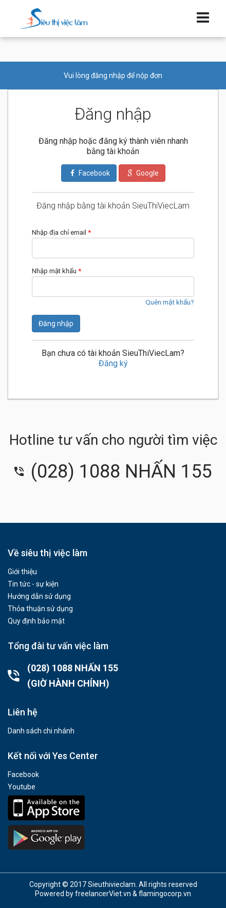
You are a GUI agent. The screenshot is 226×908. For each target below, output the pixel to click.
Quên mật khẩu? (169, 302)
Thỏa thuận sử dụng (40, 608)
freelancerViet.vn (103, 894)
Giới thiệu (22, 572)
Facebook (23, 774)
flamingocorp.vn (165, 894)
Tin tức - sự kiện (33, 584)
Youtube (21, 787)
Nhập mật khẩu (56, 271)
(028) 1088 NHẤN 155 (113, 471)
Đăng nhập (56, 323)
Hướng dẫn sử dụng (39, 596)
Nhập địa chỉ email (61, 232)
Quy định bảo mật (36, 621)
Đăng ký (113, 363)
